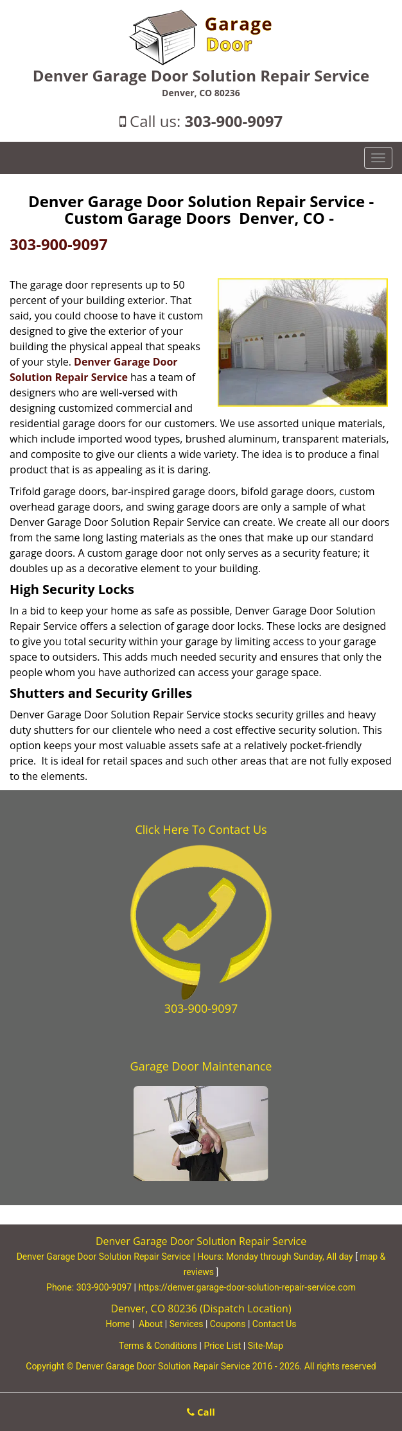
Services (187, 1324)
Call (201, 1411)
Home (117, 1324)
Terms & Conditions (158, 1346)
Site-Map (265, 1346)
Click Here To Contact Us (201, 829)
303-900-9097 (234, 120)
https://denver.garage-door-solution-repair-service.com (247, 1287)
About (150, 1324)
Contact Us (274, 1324)
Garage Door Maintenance (201, 1066)
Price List (222, 1346)
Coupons (228, 1324)
